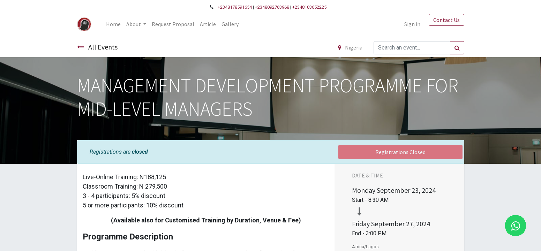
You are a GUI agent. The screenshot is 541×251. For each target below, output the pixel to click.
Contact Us (446, 19)
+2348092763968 (272, 7)
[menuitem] (113, 24)
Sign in (412, 24)
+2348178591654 (235, 7)
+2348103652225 (309, 7)
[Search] (457, 47)
